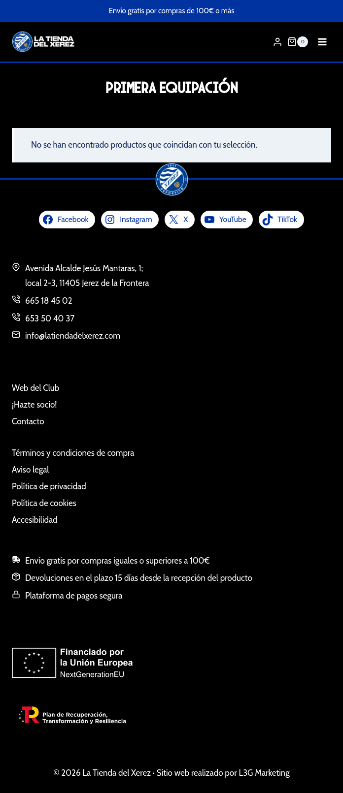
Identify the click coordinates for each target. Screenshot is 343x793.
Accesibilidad (35, 520)
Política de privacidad (49, 486)
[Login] (277, 42)
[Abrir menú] (322, 41)
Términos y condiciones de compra (73, 453)
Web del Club (35, 388)
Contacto (28, 421)
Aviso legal (30, 470)
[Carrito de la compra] (297, 41)
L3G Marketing (264, 773)
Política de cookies (44, 503)
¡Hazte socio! (34, 405)
